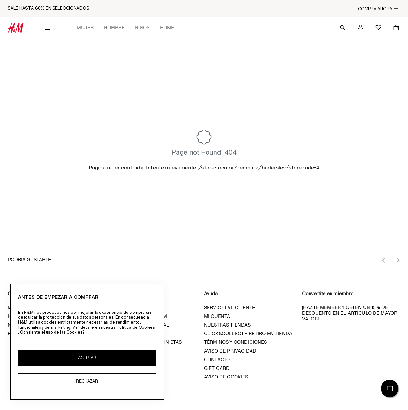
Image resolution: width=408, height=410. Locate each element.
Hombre (114, 27)
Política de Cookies (136, 327)
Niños (142, 27)
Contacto (217, 359)
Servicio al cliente (229, 307)
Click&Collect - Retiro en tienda (248, 333)
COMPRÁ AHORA (378, 8)
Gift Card (216, 368)
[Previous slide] (384, 260)
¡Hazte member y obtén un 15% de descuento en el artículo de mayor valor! (349, 313)
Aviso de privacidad (230, 351)
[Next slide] (398, 260)
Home (167, 27)
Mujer (85, 27)
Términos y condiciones (235, 342)
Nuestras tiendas (227, 324)
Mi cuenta (217, 316)
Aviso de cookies (226, 376)
